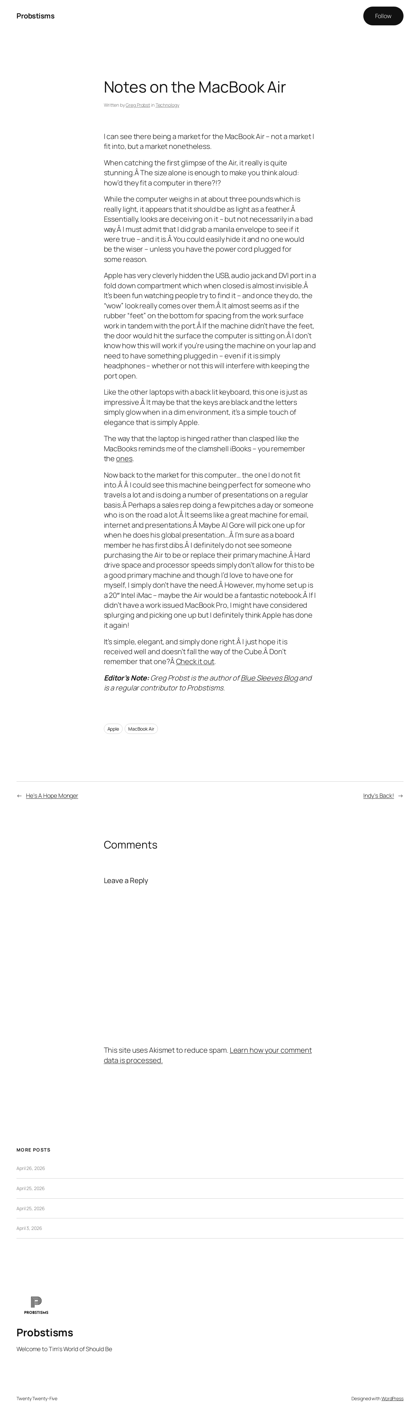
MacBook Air (141, 729)
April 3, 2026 (29, 1228)
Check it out (195, 661)
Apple (113, 729)
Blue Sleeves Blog (269, 678)
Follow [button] (383, 16)
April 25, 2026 (30, 1188)
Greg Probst (138, 105)
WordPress (392, 1398)
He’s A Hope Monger (52, 795)
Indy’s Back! (378, 795)
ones (124, 458)
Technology (167, 105)
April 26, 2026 (30, 1168)
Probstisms (35, 16)
